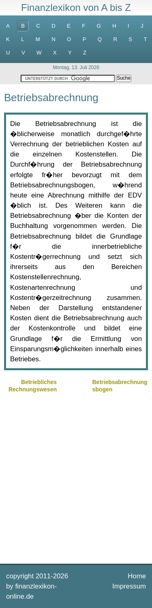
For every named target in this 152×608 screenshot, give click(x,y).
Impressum (129, 586)
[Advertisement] (76, 477)
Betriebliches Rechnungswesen (33, 386)
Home (137, 576)
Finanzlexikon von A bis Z (76, 7)
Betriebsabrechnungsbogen (120, 386)
